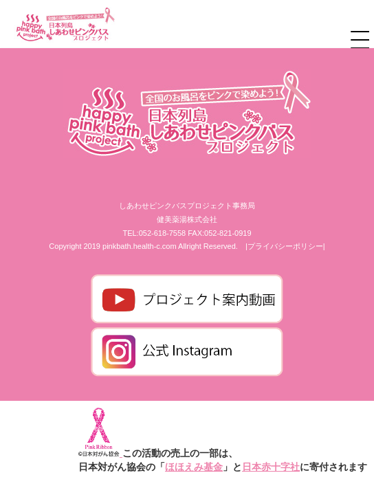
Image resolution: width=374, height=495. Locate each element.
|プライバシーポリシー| (285, 246)
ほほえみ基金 (194, 466)
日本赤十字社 (271, 466)
